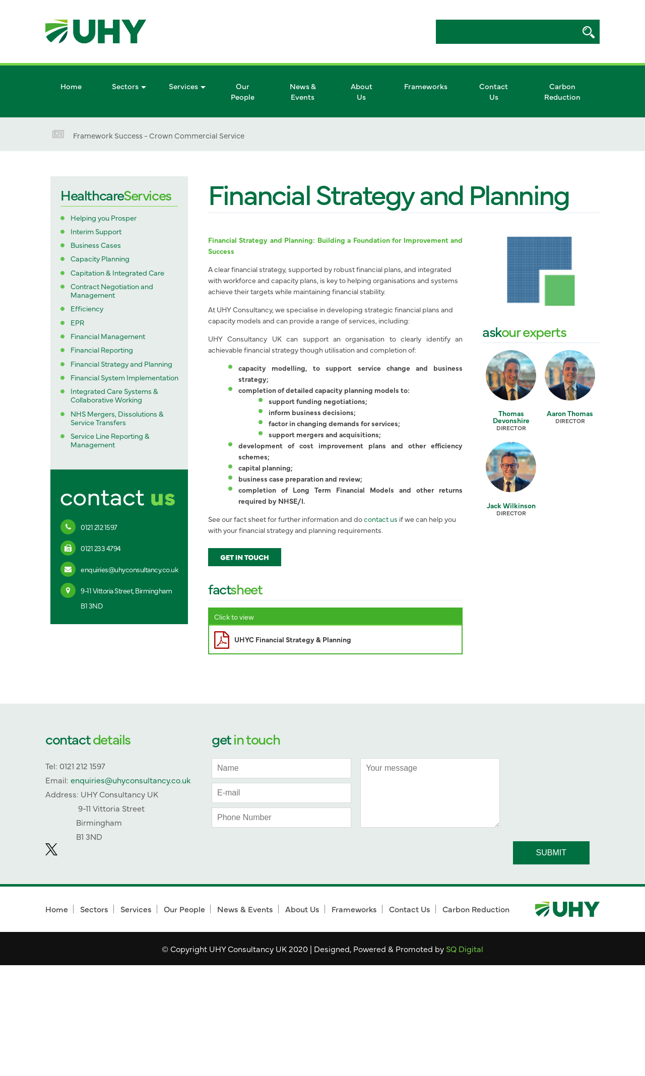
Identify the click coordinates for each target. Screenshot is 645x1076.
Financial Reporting (102, 350)
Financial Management (108, 336)
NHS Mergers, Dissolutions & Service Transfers (117, 418)
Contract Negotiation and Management (112, 291)
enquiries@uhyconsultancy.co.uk (129, 569)
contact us (381, 519)
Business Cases (96, 245)
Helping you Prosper (104, 218)
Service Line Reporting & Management (110, 440)
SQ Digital (464, 948)
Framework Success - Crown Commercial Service (158, 135)
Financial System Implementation (124, 377)
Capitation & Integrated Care (117, 272)
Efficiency (87, 308)
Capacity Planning (100, 258)
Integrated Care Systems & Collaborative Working (114, 396)
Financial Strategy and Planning (121, 364)
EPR (77, 322)
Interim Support (96, 231)
